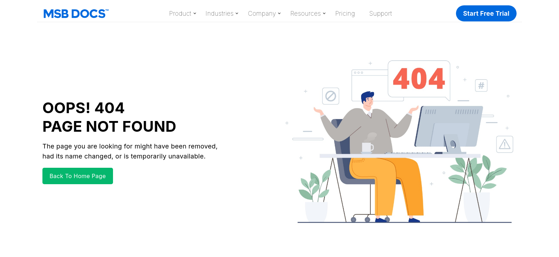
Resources (305, 13)
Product (180, 13)
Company (262, 13)
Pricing (345, 13)
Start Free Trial (486, 13)
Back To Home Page (78, 176)
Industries (220, 13)
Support (380, 13)
